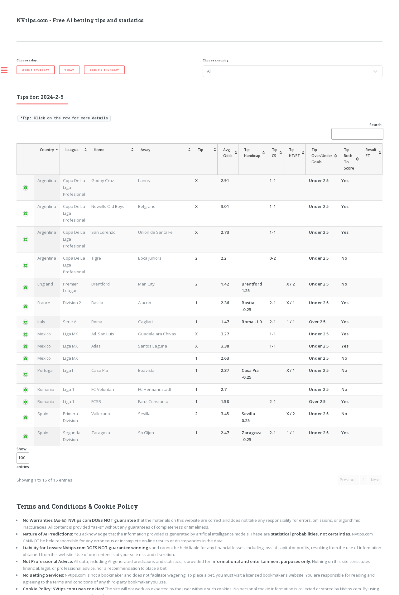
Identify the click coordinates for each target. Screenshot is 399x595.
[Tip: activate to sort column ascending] (190, 156)
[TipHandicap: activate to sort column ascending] (237, 156)
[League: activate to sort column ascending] (80, 156)
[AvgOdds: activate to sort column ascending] (209, 156)
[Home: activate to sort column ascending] (124, 156)
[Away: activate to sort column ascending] (162, 156)
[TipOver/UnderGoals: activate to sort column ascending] (310, 156)
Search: (356, 130)
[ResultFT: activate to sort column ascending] (371, 156)
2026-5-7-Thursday (104, 69)
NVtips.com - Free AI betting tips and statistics (80, 20)
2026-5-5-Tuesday (35, 69)
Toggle (7, 70)
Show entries (23, 417)
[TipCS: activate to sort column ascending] (263, 156)
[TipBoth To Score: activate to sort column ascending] (342, 156)
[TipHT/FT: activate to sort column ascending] (283, 156)
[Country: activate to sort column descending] (41, 156)
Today (69, 69)
